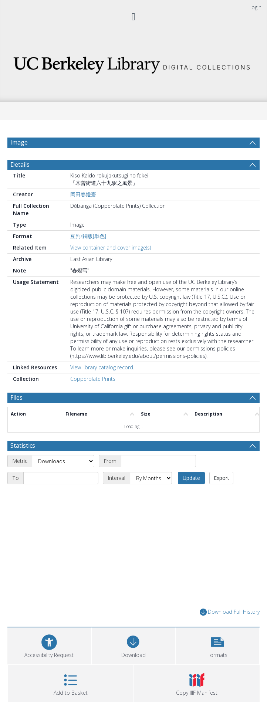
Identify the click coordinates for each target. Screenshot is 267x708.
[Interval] (151, 478)
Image (19, 142)
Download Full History (230, 612)
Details (20, 164)
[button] (217, 645)
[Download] (133, 645)
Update (191, 477)
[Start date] (158, 461)
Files (16, 397)
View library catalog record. (102, 367)
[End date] (60, 478)
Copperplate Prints (92, 378)
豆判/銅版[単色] (88, 236)
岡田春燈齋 (83, 194)
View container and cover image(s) (110, 247)
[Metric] (63, 461)
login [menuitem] (255, 7)
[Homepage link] (133, 63)
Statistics (22, 445)
